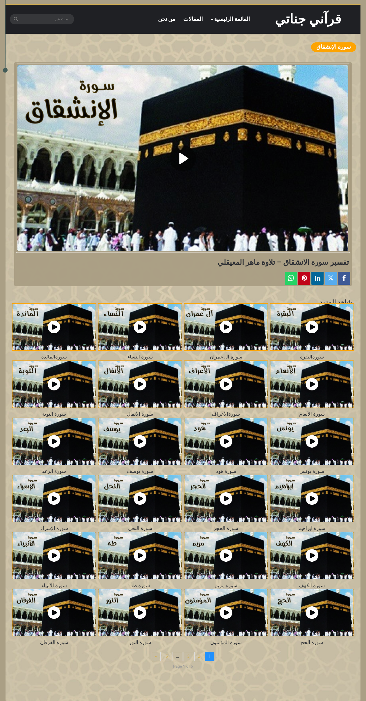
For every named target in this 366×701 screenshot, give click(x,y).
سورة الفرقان (54, 642)
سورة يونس (311, 471)
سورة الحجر (226, 528)
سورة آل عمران (226, 357)
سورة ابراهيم (311, 528)
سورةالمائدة (54, 357)
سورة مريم (226, 585)
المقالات (193, 19)
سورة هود (226, 471)
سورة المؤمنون (226, 642)
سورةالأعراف (226, 414)
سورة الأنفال (140, 414)
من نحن (166, 19)
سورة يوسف (140, 471)
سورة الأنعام (312, 414)
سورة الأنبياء (54, 585)
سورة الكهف (312, 585)
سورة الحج (312, 642)
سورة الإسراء (54, 528)
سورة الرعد (54, 471)
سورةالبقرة (312, 357)
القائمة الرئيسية (232, 19)
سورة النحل (140, 528)
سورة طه (140, 585)
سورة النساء (140, 357)
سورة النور (140, 642)
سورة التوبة (54, 414)
